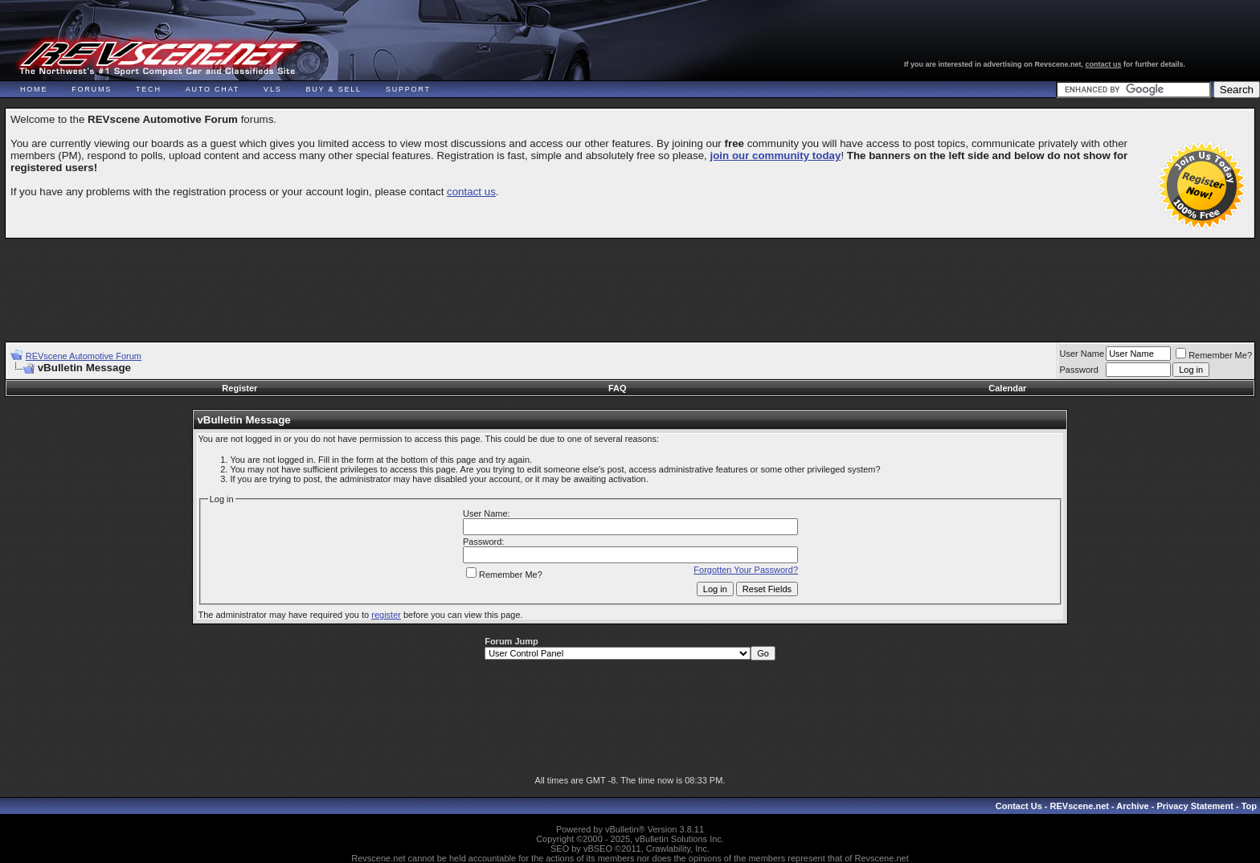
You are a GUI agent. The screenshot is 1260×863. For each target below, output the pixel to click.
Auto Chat (212, 89)
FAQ (617, 388)
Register (239, 388)
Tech (149, 89)
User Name (1082, 353)
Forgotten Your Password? (745, 570)
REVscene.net (1079, 806)
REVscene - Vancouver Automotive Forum (158, 58)
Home (33, 89)
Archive (1132, 806)
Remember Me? (1214, 355)
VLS (272, 89)
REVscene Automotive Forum (83, 356)
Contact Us (1019, 806)
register (386, 615)
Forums (92, 89)
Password (1079, 369)
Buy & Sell (334, 89)
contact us (1104, 64)
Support (408, 89)
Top (1249, 806)
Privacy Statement (1194, 806)
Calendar (1007, 388)
